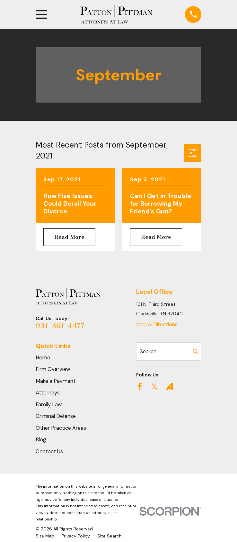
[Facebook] (140, 386)
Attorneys (48, 392)
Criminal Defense (56, 416)
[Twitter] (154, 386)
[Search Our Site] (195, 351)
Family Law (49, 404)
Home (43, 357)
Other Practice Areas (61, 428)
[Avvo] (169, 386)
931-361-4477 (60, 326)
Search (148, 351)
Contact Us (49, 451)
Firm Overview (53, 369)
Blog (41, 439)
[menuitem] (45, 536)
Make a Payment (55, 381)
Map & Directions (157, 324)
